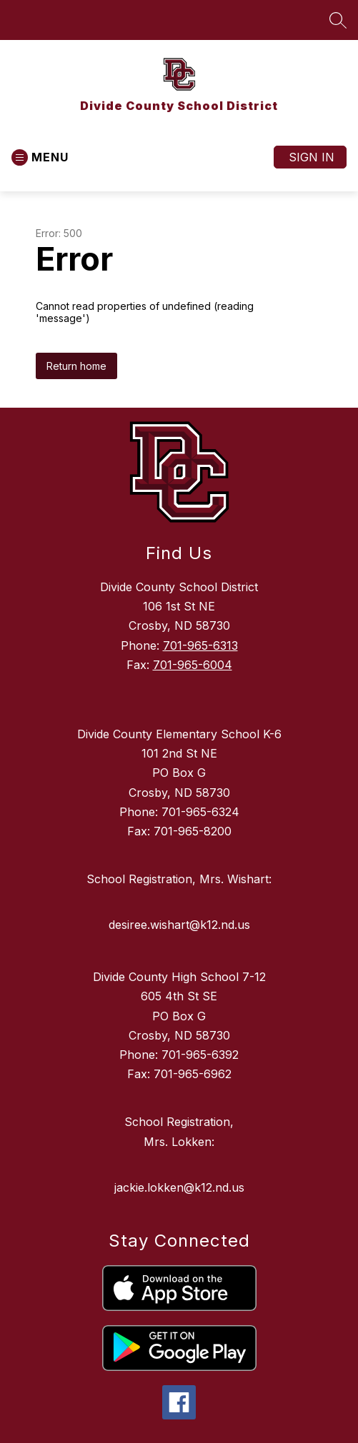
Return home (76, 366)
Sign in (311, 157)
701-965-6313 (200, 645)
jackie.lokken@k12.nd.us (179, 1187)
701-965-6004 (192, 665)
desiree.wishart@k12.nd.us (179, 924)
